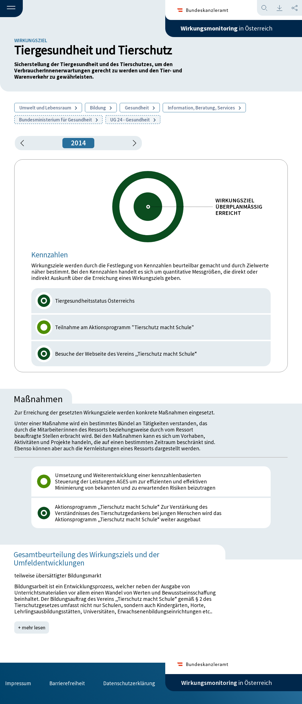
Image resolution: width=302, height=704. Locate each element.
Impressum (18, 683)
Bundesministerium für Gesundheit (58, 120)
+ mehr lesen (31, 627)
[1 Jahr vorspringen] (132, 143)
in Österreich (226, 28)
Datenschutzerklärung (129, 683)
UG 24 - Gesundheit (133, 120)
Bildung (101, 108)
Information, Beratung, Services (204, 108)
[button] (11, 8)
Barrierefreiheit (67, 683)
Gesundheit (140, 108)
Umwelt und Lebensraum (48, 108)
